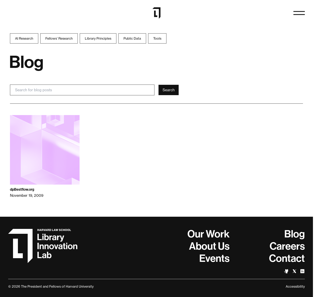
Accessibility (295, 286)
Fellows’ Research (59, 38)
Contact (287, 258)
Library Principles (98, 38)
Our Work (208, 234)
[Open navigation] (299, 13)
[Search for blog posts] (82, 90)
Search (169, 90)
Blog (294, 234)
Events (214, 258)
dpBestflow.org (22, 189)
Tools (157, 38)
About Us (209, 246)
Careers (287, 246)
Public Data (132, 38)
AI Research (24, 38)
